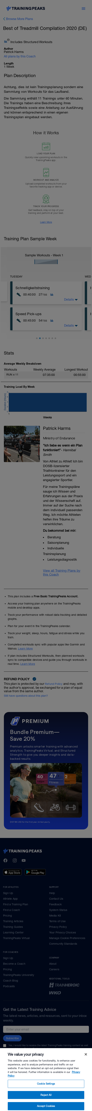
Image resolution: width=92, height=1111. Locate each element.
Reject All (45, 1101)
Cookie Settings (46, 1090)
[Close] (86, 1061)
